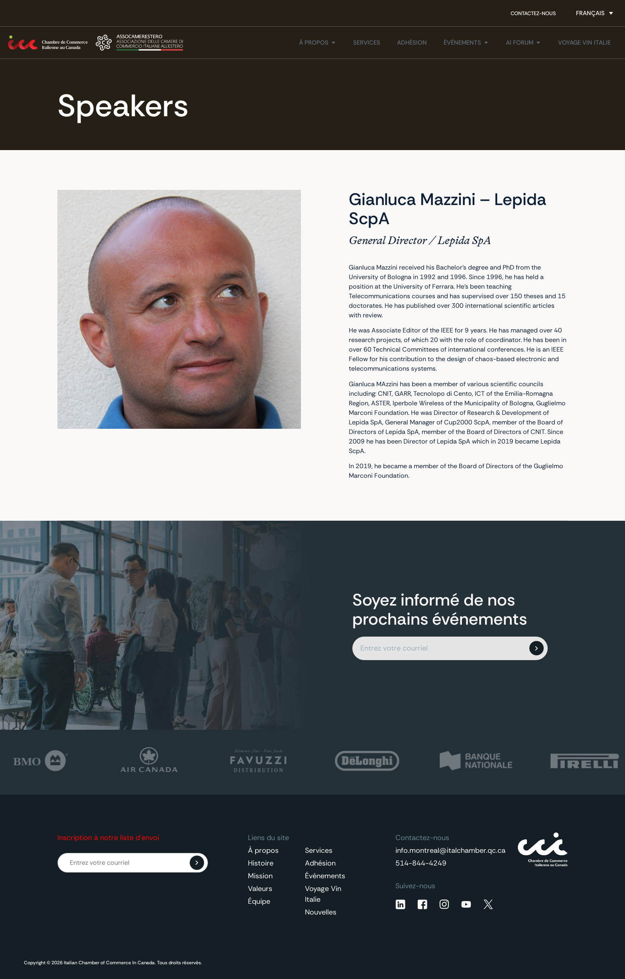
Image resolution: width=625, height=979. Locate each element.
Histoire (260, 863)
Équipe (259, 901)
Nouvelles (320, 912)
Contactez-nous (533, 13)
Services (318, 850)
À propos (263, 850)
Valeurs (260, 888)
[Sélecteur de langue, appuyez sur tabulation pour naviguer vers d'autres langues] (594, 13)
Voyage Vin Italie (323, 894)
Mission (260, 876)
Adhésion (320, 863)
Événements (325, 876)
